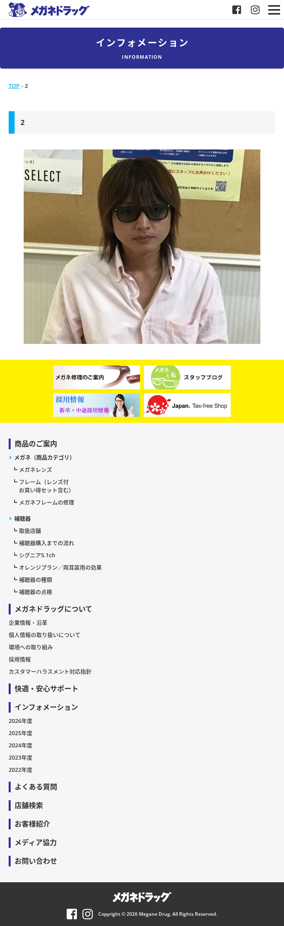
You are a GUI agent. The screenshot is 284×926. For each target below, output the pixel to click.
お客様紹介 (32, 824)
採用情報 (20, 659)
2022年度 (20, 769)
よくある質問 (36, 787)
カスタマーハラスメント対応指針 (50, 671)
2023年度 (20, 757)
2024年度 (20, 745)
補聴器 (22, 518)
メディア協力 (36, 842)
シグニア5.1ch (37, 555)
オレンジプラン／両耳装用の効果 (60, 567)
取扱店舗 (30, 530)
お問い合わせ (36, 861)
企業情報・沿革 (28, 622)
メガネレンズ (35, 469)
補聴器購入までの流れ (46, 543)
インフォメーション (46, 707)
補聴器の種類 (35, 579)
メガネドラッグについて (53, 609)
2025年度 (20, 733)
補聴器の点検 (35, 592)
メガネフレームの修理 (46, 502)
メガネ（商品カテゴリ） (44, 457)
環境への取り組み (31, 647)
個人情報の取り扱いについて (44, 634)
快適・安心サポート (46, 688)
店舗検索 (29, 805)
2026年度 (20, 720)
